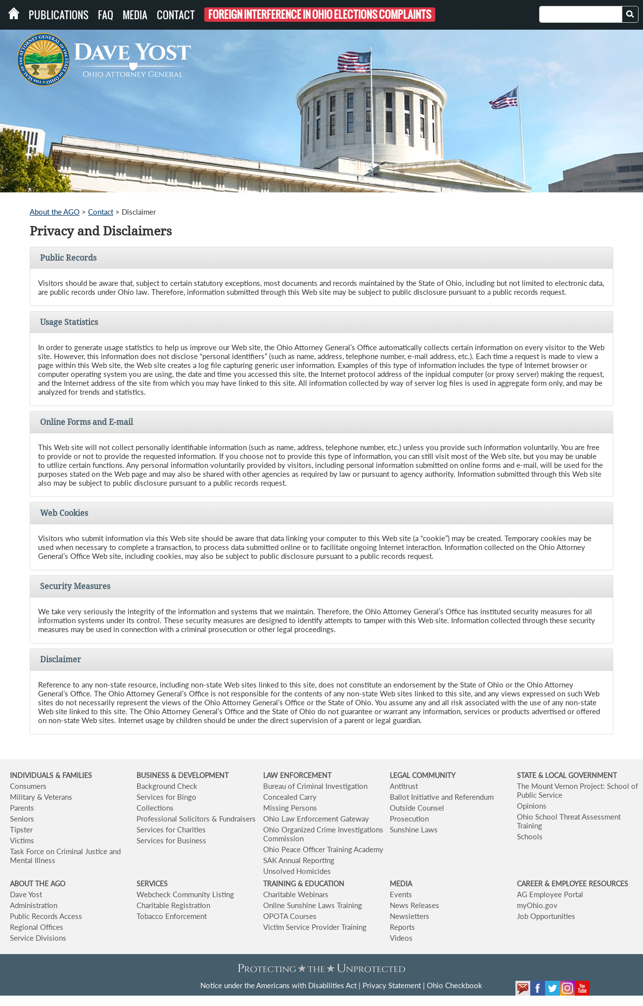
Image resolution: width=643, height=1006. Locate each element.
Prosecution (409, 818)
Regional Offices (36, 926)
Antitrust (404, 785)
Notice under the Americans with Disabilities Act (278, 985)
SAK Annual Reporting (298, 860)
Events (401, 894)
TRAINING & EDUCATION (303, 883)
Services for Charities (171, 829)
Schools (530, 836)
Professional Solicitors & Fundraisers (196, 818)
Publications (59, 14)
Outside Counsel (417, 807)
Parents (22, 807)
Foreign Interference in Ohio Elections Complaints (319, 14)
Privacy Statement (392, 985)
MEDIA (401, 883)
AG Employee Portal (550, 894)
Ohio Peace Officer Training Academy (323, 849)
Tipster (21, 829)
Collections (155, 807)
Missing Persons (290, 807)
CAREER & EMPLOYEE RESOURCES (572, 883)
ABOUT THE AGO (37, 883)
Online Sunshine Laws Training (312, 905)
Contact (176, 14)
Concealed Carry (290, 796)
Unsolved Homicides (297, 871)
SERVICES (152, 883)
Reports (402, 926)
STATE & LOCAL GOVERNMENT (567, 775)
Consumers (28, 785)
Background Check (167, 785)
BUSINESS (154, 775)
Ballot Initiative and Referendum (442, 796)
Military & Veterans (41, 796)
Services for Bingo (166, 796)
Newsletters (409, 916)
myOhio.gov (537, 905)
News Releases (414, 905)
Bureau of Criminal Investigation (315, 785)
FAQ (105, 14)
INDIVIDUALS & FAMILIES (51, 775)
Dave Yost (26, 894)
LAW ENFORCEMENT (297, 775)
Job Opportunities (546, 916)
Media (135, 14)
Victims (22, 840)
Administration (33, 905)
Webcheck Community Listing (185, 894)
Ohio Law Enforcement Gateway (316, 818)
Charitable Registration (173, 905)
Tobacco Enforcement (172, 916)
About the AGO (55, 211)
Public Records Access (46, 916)
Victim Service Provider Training (315, 926)
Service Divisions (38, 937)
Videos (401, 937)
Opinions (532, 805)
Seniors (22, 818)
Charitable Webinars (295, 894)
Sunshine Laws (414, 829)
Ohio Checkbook (454, 985)
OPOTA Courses (290, 916)
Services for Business (171, 840)
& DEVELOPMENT (200, 775)
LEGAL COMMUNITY (423, 775)
